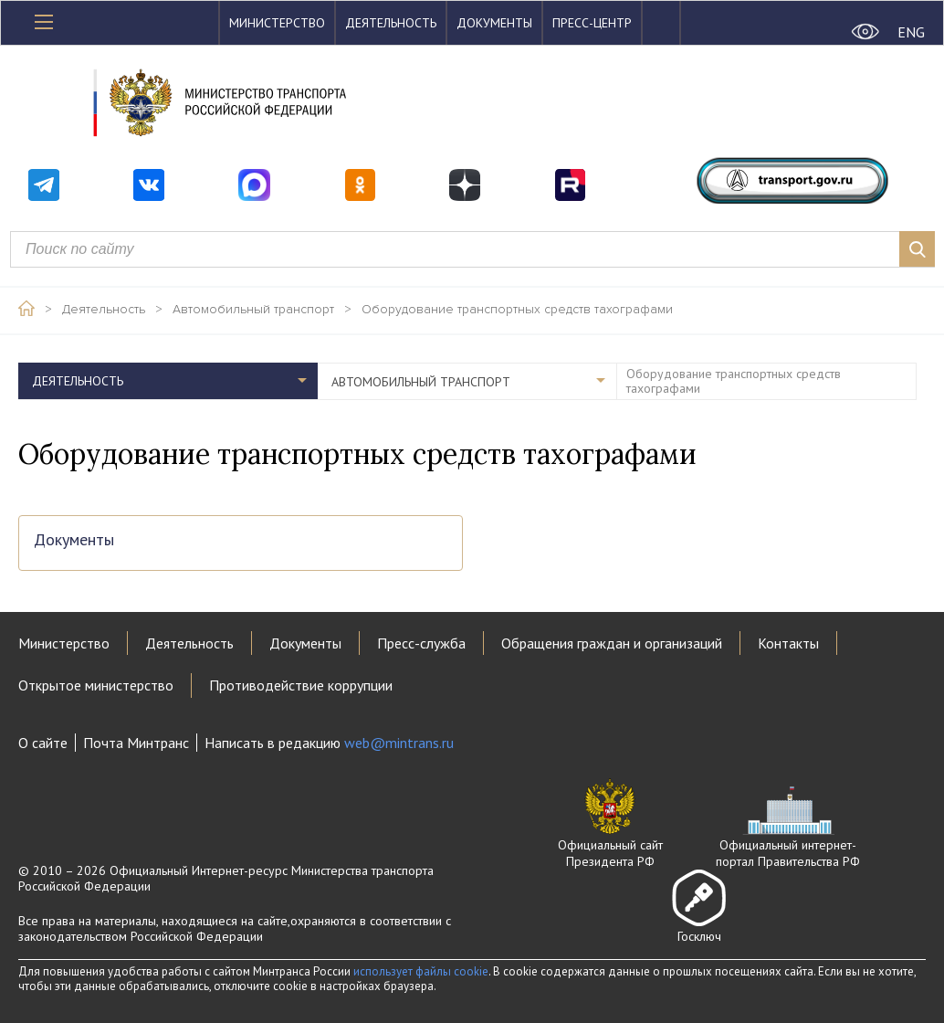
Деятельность (390, 23)
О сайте (43, 742)
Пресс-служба (421, 643)
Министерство (277, 23)
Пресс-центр (592, 23)
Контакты (788, 643)
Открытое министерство (95, 685)
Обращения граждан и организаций (611, 643)
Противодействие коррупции (301, 685)
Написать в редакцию (329, 742)
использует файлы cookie (420, 971)
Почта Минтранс (136, 742)
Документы (494, 23)
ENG (911, 32)
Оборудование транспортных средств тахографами (517, 309)
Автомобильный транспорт (253, 309)
